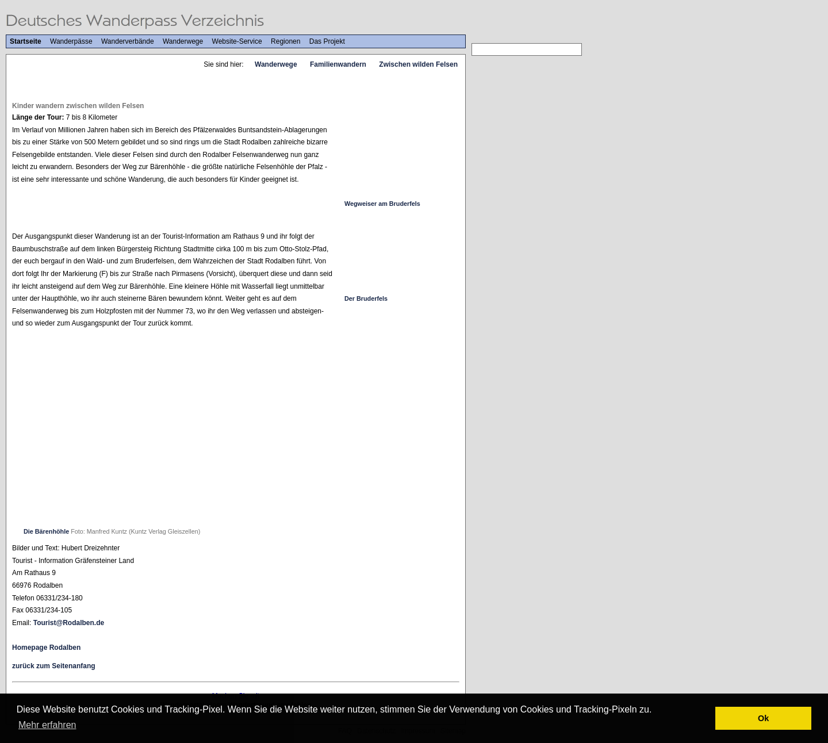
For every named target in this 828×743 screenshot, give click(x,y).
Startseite (25, 41)
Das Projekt (327, 41)
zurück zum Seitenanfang (53, 666)
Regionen (285, 41)
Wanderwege (183, 41)
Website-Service (237, 41)
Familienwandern (338, 64)
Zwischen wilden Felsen (418, 64)
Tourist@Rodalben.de (68, 623)
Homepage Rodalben (46, 648)
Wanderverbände (127, 41)
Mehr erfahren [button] (47, 725)
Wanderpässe (71, 41)
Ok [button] (763, 718)
